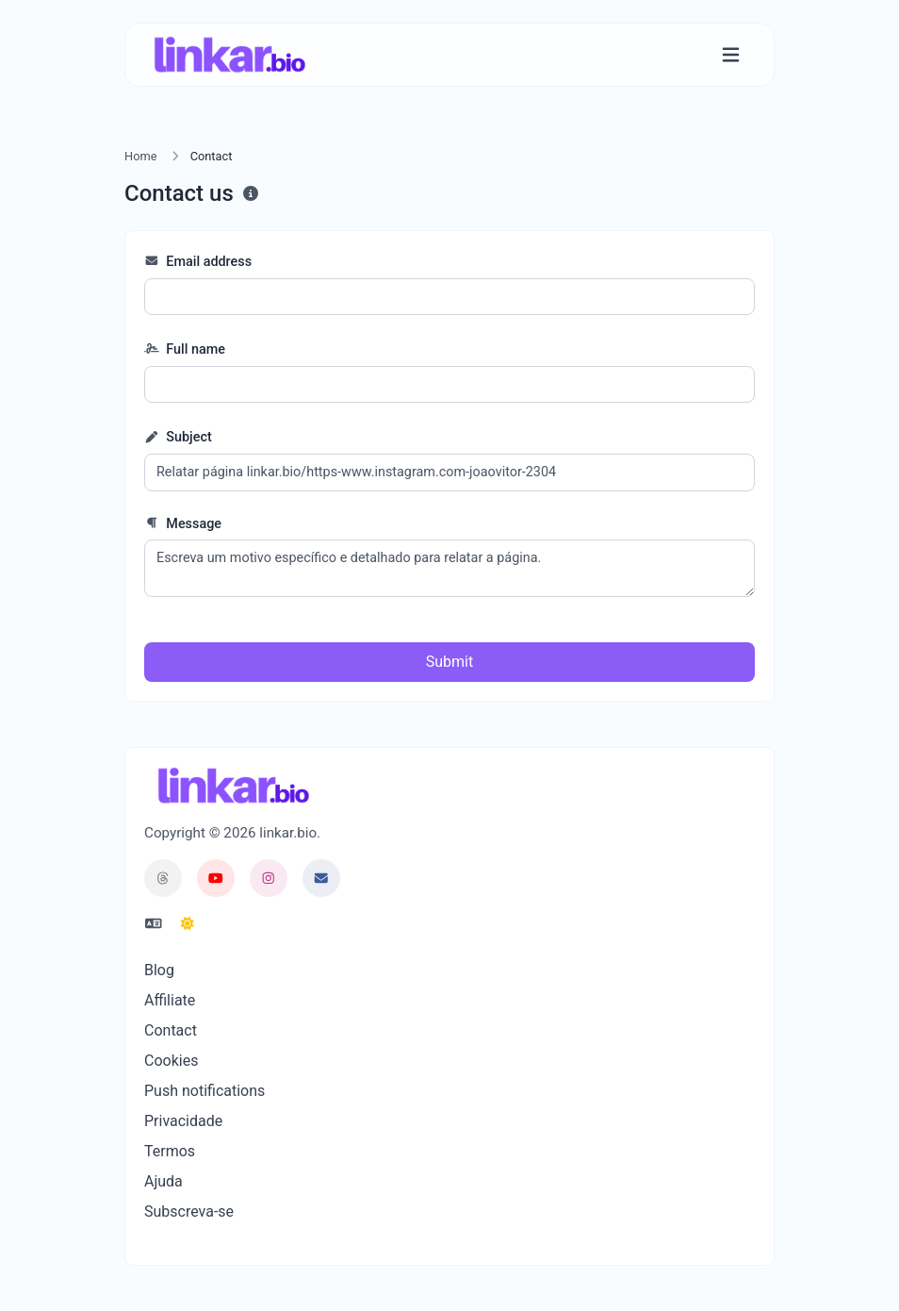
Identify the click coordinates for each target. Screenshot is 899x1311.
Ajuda (163, 1181)
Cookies (171, 1061)
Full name (184, 349)
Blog (159, 970)
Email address (198, 262)
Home (140, 156)
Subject (178, 437)
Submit (449, 662)
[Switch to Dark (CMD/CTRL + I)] (187, 924)
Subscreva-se (189, 1211)
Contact (170, 1030)
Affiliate (169, 1000)
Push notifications (204, 1091)
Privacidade (183, 1121)
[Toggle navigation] (731, 55)
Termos (169, 1151)
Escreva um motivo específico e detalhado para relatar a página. (449, 568)
